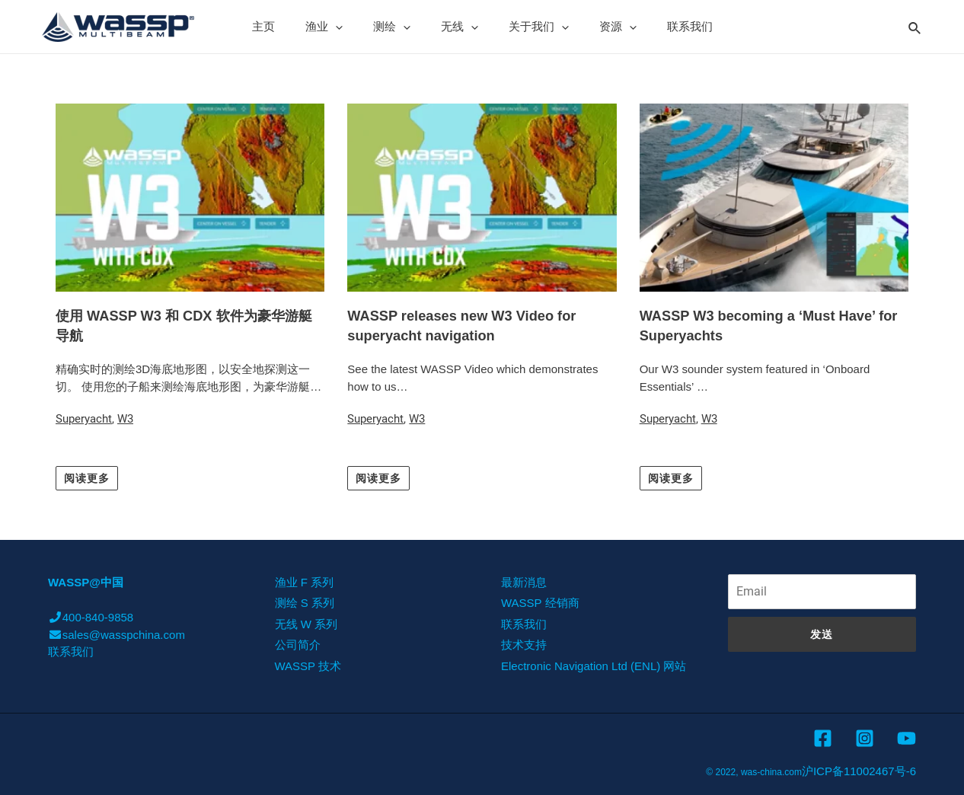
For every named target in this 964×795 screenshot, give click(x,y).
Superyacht (84, 419)
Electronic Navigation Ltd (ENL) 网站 (593, 665)
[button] (87, 477)
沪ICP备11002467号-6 (859, 771)
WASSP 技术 (308, 665)
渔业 (339, 26)
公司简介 (298, 644)
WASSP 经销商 (540, 602)
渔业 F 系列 (304, 581)
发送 (821, 633)
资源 (602, 26)
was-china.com (771, 772)
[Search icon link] (915, 26)
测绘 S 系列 (304, 602)
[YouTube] (906, 738)
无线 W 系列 (306, 623)
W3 (125, 419)
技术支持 (524, 644)
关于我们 (531, 26)
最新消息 (524, 581)
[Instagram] (864, 738)
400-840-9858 (90, 617)
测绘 (399, 26)
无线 (459, 26)
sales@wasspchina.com (116, 633)
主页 (286, 26)
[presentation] (350, 26)
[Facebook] (822, 738)
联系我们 (667, 26)
